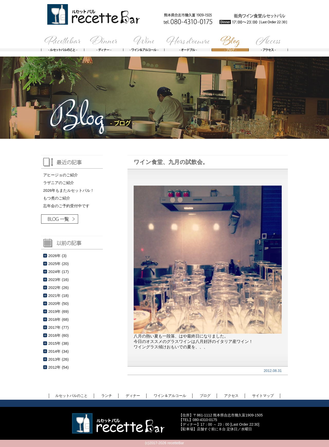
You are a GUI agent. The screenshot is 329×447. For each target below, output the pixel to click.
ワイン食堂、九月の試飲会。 (171, 162)
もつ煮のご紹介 (56, 198)
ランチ (106, 396)
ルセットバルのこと (71, 396)
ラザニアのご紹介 (58, 182)
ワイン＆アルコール (170, 396)
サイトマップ (263, 396)
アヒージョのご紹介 (60, 175)
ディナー (133, 396)
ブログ (205, 396)
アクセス (231, 396)
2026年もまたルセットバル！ (68, 190)
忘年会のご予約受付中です (66, 206)
